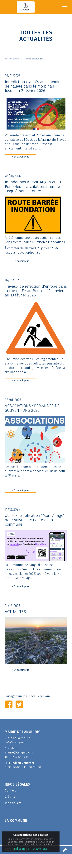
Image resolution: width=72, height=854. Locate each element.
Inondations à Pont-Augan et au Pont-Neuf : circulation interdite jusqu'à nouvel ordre (33, 186)
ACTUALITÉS (15, 611)
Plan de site (13, 803)
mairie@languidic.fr (19, 752)
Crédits (10, 797)
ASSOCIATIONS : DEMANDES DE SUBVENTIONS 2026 (32, 408)
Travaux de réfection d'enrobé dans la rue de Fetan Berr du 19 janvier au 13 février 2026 (36, 291)
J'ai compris (21, 848)
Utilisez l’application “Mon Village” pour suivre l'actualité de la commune (35, 520)
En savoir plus (40, 849)
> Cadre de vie (17, 59)
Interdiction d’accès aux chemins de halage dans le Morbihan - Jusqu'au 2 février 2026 (33, 86)
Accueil (8, 59)
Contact (10, 790)
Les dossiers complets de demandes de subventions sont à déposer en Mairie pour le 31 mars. (35, 471)
